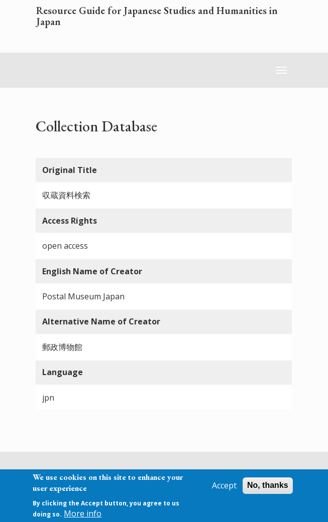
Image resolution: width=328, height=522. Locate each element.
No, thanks (267, 488)
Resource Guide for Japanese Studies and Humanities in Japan (157, 16)
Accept (224, 488)
